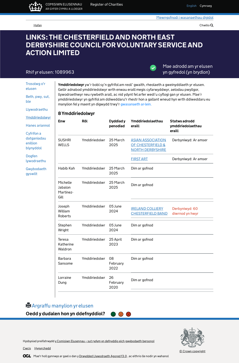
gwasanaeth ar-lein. (136, 104)
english (192, 6)
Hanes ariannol (38, 125)
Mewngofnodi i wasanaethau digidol (184, 17)
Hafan (38, 25)
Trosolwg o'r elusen (35, 86)
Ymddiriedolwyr (38, 117)
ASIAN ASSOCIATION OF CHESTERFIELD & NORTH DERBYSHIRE (148, 145)
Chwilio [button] (206, 25)
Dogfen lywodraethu (36, 158)
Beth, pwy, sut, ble (38, 99)
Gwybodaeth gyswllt (36, 171)
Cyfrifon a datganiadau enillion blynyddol (36, 140)
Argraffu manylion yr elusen (59, 305)
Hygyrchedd (42, 348)
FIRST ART (139, 159)
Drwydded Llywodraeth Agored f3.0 (103, 356)
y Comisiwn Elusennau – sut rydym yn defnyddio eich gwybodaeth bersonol (104, 341)
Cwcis (27, 348)
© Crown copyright (192, 351)
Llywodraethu (37, 109)
